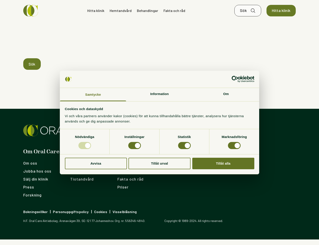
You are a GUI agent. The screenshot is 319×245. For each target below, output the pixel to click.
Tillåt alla (223, 163)
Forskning (32, 200)
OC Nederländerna (181, 176)
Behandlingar (147, 13)
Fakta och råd (174, 13)
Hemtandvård (121, 13)
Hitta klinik (95, 13)
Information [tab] (159, 94)
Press (28, 192)
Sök (243, 13)
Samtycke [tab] (93, 94)
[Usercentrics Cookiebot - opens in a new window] (235, 79)
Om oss (30, 168)
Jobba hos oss (37, 176)
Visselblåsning (125, 217)
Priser (122, 192)
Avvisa (95, 163)
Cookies (100, 217)
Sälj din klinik (35, 184)
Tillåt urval (159, 163)
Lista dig (78, 176)
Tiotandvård (82, 184)
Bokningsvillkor (35, 217)
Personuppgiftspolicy (71, 217)
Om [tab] (226, 94)
